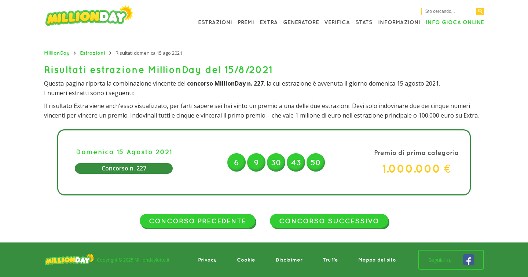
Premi (246, 22)
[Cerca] (480, 11)
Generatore (301, 22)
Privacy (207, 260)
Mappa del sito (377, 260)
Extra (269, 22)
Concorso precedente (197, 221)
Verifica (337, 22)
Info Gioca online (455, 22)
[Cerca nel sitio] (449, 11)
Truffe (330, 260)
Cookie (246, 260)
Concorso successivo (329, 221)
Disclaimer (289, 260)
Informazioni (399, 22)
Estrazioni (215, 22)
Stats (364, 22)
